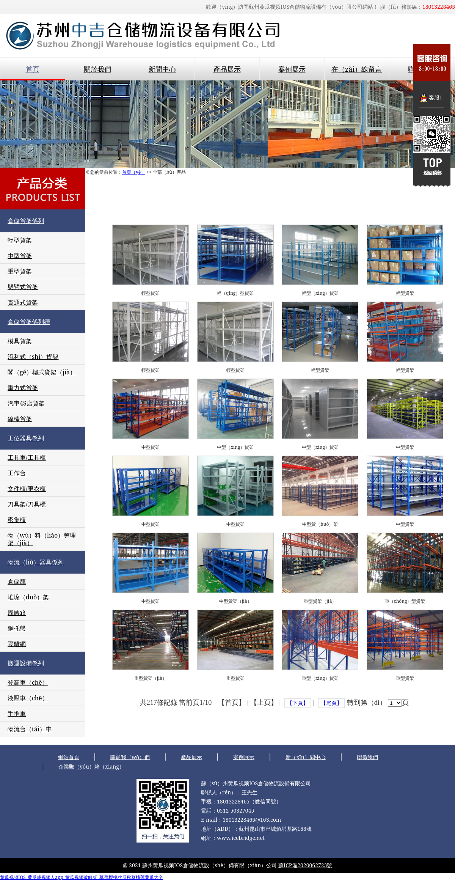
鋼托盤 (17, 628)
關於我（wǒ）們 (130, 757)
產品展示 (227, 69)
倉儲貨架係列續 (29, 322)
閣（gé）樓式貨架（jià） (42, 372)
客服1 (435, 98)
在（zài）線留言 (356, 69)
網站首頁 (68, 757)
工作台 (17, 473)
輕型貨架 (20, 240)
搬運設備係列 (26, 663)
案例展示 (292, 69)
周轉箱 (17, 612)
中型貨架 (20, 256)
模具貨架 (20, 341)
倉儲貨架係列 (26, 221)
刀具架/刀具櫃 (27, 504)
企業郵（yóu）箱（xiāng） (91, 766)
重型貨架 (20, 271)
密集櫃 (17, 520)
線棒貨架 (20, 419)
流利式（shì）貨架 (33, 356)
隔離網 (17, 644)
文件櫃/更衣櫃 (27, 488)
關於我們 (97, 69)
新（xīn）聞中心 (306, 757)
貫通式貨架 (23, 302)
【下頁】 (297, 703)
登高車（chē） (28, 682)
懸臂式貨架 (23, 287)
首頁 (32, 69)
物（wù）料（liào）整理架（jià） (42, 539)
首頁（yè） (133, 172)
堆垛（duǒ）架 (28, 597)
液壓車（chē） (28, 698)
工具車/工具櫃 (27, 457)
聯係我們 (367, 757)
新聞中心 (162, 69)
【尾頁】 (331, 703)
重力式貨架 (23, 388)
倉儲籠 (17, 581)
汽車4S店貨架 (26, 403)
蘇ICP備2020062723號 (305, 865)
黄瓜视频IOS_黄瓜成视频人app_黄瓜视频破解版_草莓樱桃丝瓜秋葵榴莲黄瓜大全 (81, 877)
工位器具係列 (26, 438)
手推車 (17, 713)
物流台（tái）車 (30, 729)
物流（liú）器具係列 (36, 562)
